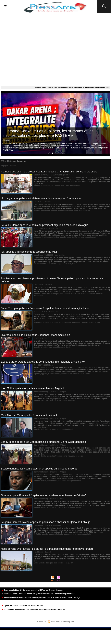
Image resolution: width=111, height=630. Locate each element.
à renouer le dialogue (42, 237)
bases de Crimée (47, 507)
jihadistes (54, 322)
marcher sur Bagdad (58, 400)
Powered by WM (67, 622)
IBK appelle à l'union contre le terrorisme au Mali (29, 251)
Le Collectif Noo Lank (60, 186)
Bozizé (43, 481)
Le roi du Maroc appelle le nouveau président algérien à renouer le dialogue (44, 225)
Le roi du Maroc (73, 237)
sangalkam (68, 563)
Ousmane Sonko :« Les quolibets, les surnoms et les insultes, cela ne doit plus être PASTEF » (48, 133)
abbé (36, 563)
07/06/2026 (6, 140)
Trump (97, 322)
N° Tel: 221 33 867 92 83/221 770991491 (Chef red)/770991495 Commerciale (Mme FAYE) (38, 594)
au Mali (68, 264)
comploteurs (52, 481)
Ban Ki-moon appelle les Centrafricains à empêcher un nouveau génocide (43, 441)
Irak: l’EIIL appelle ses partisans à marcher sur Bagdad (32, 388)
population (87, 534)
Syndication (55, 622)
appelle (37, 186)
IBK (73, 264)
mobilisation (75, 186)
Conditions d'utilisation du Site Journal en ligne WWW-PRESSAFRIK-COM (33, 609)
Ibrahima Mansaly (41, 392)
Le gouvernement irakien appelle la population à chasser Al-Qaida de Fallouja (45, 522)
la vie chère (45, 186)
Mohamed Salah (63, 347)
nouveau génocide (75, 456)
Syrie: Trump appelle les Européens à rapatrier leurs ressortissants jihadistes (45, 308)
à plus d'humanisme (42, 210)
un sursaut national (65, 429)
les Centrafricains (59, 456)
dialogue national (73, 481)
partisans (71, 400)
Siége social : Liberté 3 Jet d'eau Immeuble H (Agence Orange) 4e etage (32, 590)
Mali (42, 429)
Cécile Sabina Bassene (43, 175)
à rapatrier (38, 322)
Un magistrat (84, 210)
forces (58, 507)
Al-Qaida (37, 534)
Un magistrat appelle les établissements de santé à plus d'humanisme (41, 198)
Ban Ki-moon (46, 456)
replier (78, 507)
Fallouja (59, 534)
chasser (52, 534)
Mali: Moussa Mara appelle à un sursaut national (29, 415)
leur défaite (65, 294)
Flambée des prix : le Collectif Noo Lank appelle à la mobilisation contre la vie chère (49, 171)
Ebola (87, 374)
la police (44, 347)
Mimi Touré (75, 294)
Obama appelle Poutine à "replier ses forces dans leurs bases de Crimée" (43, 495)
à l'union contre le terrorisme (46, 264)
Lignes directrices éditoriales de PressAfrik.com (22, 606)
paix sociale (59, 563)
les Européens (65, 322)
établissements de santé (68, 210)
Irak (42, 400)
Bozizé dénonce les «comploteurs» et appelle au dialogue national (39, 468)
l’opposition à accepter (50, 294)
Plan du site (41, 622)
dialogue (49, 563)
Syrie (91, 322)
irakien (79, 534)
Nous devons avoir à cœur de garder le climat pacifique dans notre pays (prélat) (47, 548)
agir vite (37, 374)
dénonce (61, 481)
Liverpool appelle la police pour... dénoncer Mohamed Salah (35, 335)
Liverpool (52, 347)
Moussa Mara (50, 429)
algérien (55, 237)
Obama (64, 507)
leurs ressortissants (80, 322)
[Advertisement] (55, 48)
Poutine (71, 507)
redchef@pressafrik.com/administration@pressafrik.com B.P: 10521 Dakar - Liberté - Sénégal (41, 598)
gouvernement (70, 534)
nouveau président (88, 237)
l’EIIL (47, 400)
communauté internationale (72, 374)
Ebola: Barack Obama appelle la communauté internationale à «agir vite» (43, 361)
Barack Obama (54, 374)
